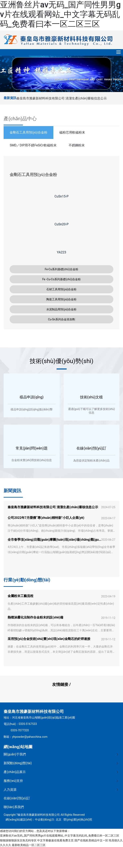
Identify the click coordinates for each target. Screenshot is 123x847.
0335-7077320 (20, 730)
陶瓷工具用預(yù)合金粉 (61, 299)
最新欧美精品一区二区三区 (29, 845)
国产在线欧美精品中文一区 (91, 840)
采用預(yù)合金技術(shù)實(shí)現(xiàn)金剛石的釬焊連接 (49, 639)
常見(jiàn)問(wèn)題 (31, 448)
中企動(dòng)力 (44, 819)
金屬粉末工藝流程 (20, 596)
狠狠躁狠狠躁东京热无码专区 (18, 840)
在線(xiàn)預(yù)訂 (91, 448)
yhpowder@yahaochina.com (29, 736)
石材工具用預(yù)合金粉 (61, 289)
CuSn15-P (61, 196)
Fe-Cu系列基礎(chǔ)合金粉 (61, 269)
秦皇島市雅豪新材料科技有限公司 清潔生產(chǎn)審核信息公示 (61, 98)
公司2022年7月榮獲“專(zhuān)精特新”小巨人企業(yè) (46, 518)
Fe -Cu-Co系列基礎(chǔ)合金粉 (61, 279)
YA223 (61, 252)
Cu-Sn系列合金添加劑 (61, 319)
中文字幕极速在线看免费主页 (55, 840)
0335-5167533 (28, 724)
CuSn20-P (61, 224)
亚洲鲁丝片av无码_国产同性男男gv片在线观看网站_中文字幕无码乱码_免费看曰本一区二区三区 (60, 14)
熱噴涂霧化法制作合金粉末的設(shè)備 (35, 617)
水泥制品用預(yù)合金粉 (61, 309)
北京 (58, 819)
